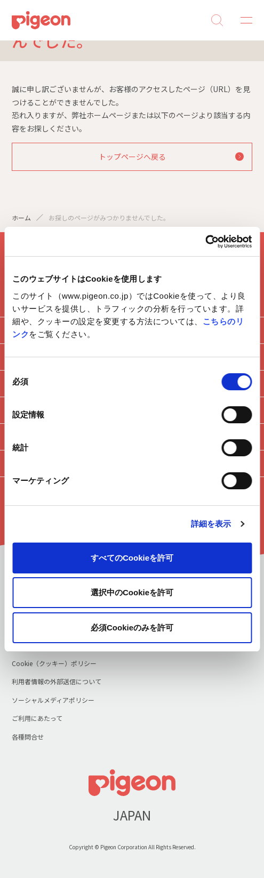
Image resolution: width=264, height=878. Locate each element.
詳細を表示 (211, 523)
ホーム (21, 217)
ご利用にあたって (37, 718)
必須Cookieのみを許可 (132, 627)
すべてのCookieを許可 (132, 557)
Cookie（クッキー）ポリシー (54, 663)
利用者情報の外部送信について (56, 681)
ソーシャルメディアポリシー (53, 699)
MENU (242, 20)
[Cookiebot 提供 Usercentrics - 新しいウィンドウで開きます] (205, 242)
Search (217, 20)
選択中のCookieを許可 (132, 592)
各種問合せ (28, 736)
